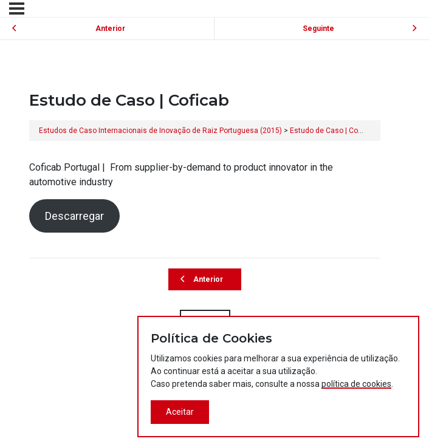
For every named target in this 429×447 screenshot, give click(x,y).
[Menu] (16, 8)
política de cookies (356, 384)
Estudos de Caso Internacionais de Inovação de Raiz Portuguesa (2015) (160, 130)
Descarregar (74, 216)
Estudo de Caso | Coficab (332, 130)
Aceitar (180, 412)
